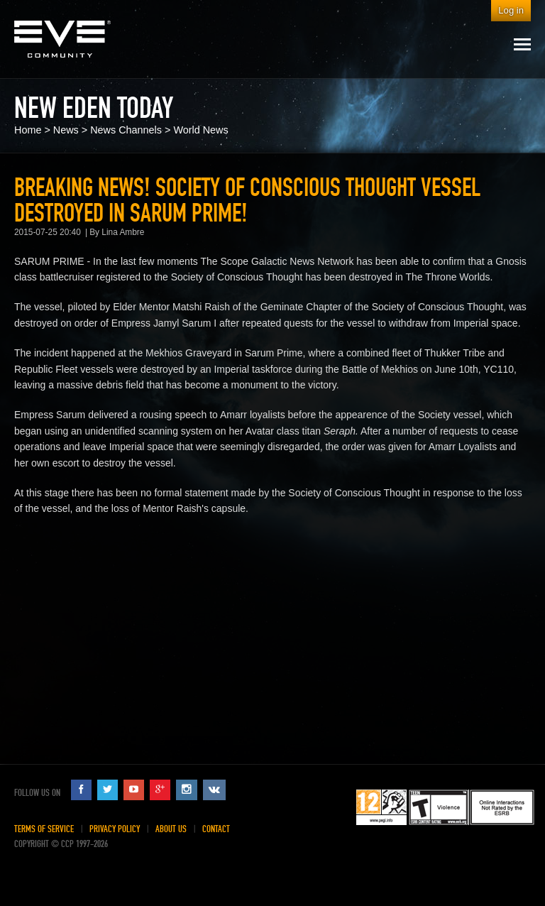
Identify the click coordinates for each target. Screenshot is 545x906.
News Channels (126, 130)
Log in (511, 10)
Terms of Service (44, 829)
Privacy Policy (114, 829)
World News (200, 130)
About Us (171, 829)
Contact (216, 829)
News (66, 130)
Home (27, 130)
